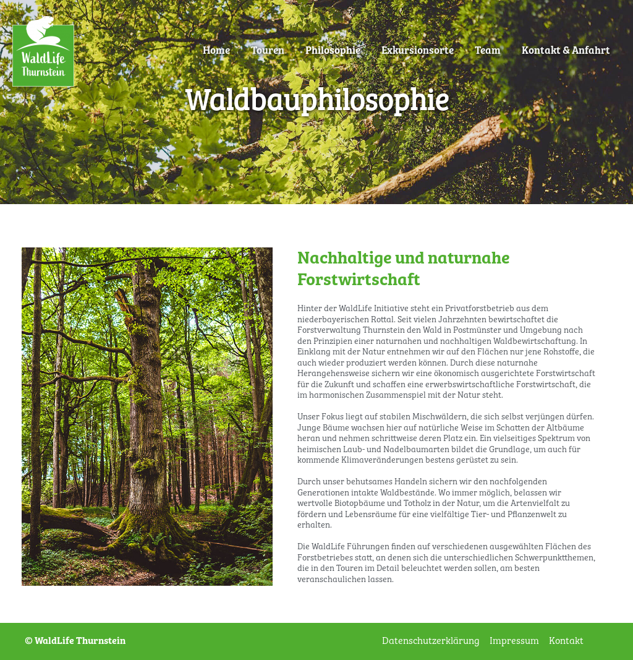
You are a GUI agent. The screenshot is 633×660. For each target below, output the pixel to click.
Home (216, 51)
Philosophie (332, 51)
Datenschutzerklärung (431, 641)
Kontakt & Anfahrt (566, 51)
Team (488, 51)
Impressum (514, 641)
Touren (267, 51)
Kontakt (566, 641)
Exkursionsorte (417, 51)
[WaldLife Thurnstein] (43, 51)
